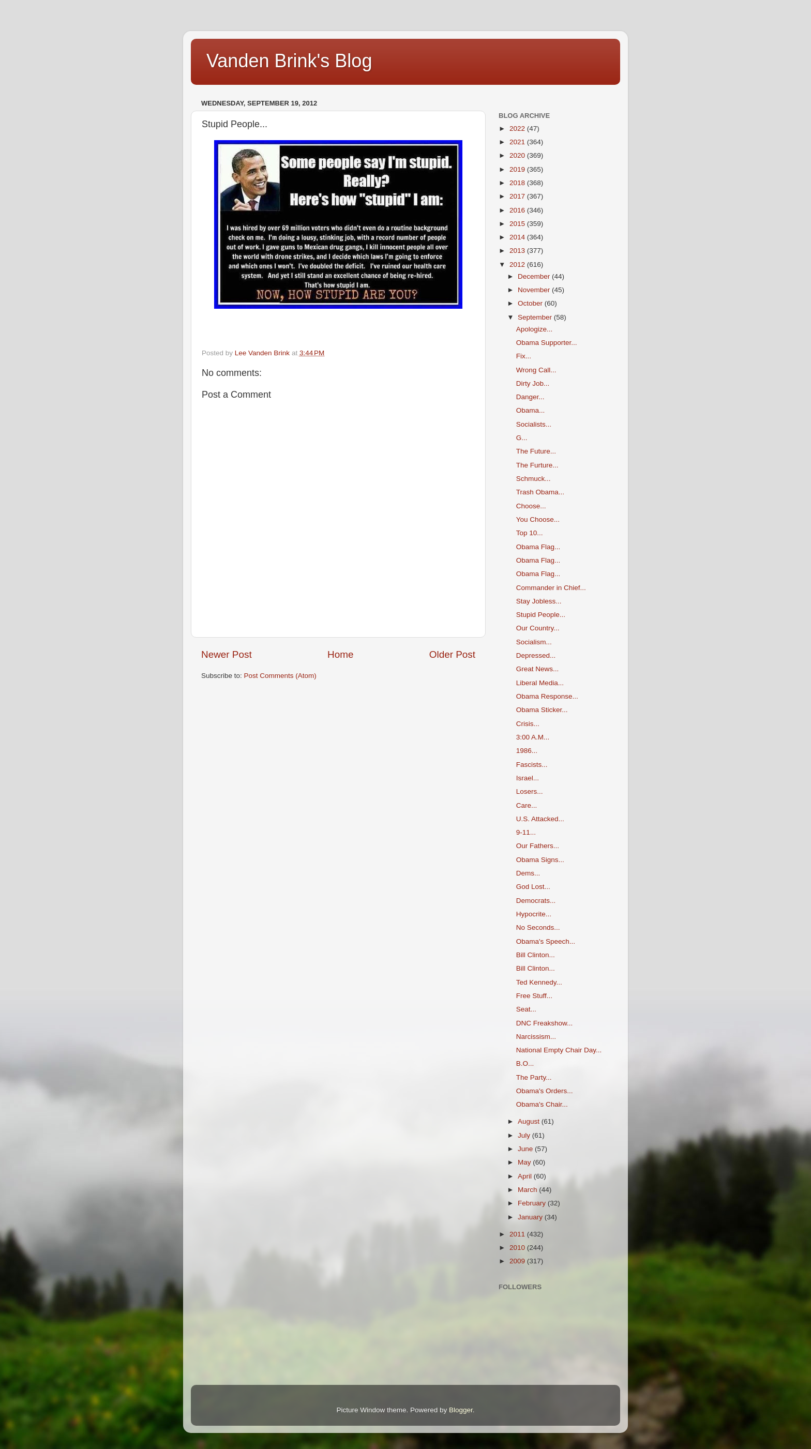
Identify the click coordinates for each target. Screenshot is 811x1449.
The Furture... (537, 465)
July (525, 1135)
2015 (518, 224)
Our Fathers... (537, 846)
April (526, 1176)
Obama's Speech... (545, 941)
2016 (518, 210)
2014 (518, 237)
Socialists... (533, 424)
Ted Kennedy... (539, 982)
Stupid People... (540, 614)
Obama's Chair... (542, 1104)
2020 (518, 155)
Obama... (530, 410)
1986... (526, 750)
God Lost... (533, 886)
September (536, 317)
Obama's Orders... (544, 1091)
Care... (526, 805)
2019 (518, 169)
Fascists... (532, 764)
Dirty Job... (533, 383)
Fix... (523, 356)
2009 (518, 1261)
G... (522, 438)
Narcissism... (536, 1036)
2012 (518, 264)
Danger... (530, 397)
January (531, 1217)
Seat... (526, 1009)
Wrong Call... (536, 370)
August (530, 1121)
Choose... (531, 506)
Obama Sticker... (542, 710)
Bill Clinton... (535, 955)
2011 (518, 1234)
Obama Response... (547, 696)
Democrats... (536, 900)
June (526, 1149)
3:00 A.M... (533, 737)
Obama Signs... (540, 860)
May (525, 1162)
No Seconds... (538, 927)
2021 (518, 142)
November (535, 290)
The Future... (536, 451)
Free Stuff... (534, 996)
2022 (518, 128)
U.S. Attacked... (540, 819)
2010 (518, 1247)
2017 (518, 196)
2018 (518, 183)
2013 (518, 250)
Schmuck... (533, 478)
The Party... (534, 1077)
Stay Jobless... (539, 601)
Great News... (537, 669)
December (535, 276)
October (531, 303)
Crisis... (527, 724)
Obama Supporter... (546, 342)
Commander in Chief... (551, 588)
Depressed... (536, 655)
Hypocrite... (533, 914)
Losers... (529, 791)
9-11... (526, 832)
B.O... (525, 1063)
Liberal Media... (540, 683)
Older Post (452, 654)
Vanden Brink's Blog (289, 60)
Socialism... (534, 642)
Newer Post (226, 654)
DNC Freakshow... (544, 1023)
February (533, 1203)
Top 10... (529, 533)
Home (340, 654)
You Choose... (538, 519)
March (528, 1190)
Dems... (528, 873)
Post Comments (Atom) (280, 676)
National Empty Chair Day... (559, 1050)
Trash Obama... (540, 492)
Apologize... (534, 329)
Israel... (527, 778)
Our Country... (538, 628)
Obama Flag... (538, 547)
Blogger (461, 1410)
